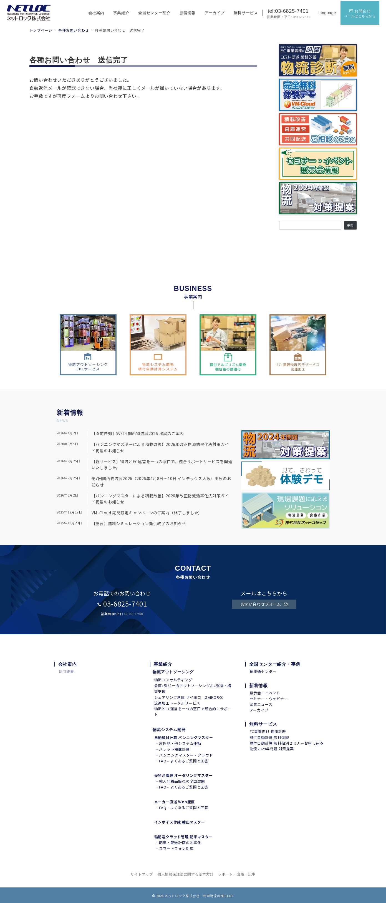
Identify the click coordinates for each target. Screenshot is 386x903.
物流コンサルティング (173, 679)
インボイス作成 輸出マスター (179, 822)
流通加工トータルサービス (177, 703)
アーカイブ (259, 710)
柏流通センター (263, 671)
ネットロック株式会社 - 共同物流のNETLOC (199, 896)
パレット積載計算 (174, 749)
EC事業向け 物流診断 (268, 731)
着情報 (73, 412)
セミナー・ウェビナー (269, 698)
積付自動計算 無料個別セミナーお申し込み (287, 743)
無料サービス (263, 724)
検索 (350, 225)
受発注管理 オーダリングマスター (183, 775)
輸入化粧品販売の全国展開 (182, 781)
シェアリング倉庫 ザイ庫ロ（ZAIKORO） (190, 697)
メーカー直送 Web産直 (174, 801)
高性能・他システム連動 (180, 743)
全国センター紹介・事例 (275, 664)
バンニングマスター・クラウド (186, 755)
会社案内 (67, 664)
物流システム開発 (169, 729)
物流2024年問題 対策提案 (272, 748)
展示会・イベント (265, 692)
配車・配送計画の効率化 (180, 842)
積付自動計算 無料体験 (269, 737)
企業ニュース (261, 704)
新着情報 (258, 685)
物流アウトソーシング (173, 672)
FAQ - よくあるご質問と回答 (183, 761)
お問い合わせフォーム (264, 604)
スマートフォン (172, 848)
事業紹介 (163, 664)
